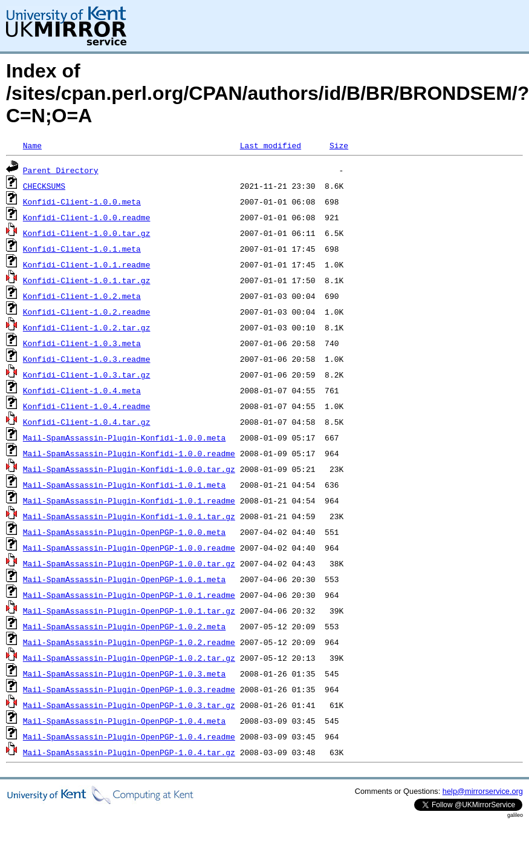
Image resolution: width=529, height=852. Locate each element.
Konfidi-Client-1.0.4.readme (87, 406)
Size (338, 145)
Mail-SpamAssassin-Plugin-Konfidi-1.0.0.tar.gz (129, 469)
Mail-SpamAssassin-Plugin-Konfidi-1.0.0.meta (124, 437)
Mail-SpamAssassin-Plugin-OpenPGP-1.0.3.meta (124, 673)
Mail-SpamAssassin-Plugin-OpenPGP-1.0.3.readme (129, 689)
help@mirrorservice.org (483, 791)
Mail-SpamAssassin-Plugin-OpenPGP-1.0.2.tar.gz (129, 657)
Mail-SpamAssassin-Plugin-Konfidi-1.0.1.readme (129, 500)
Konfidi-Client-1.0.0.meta (82, 201)
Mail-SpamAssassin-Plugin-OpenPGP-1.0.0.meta (124, 531)
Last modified (270, 145)
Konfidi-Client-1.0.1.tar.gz (87, 280)
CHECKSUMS (44, 185)
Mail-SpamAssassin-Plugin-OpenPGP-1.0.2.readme (129, 642)
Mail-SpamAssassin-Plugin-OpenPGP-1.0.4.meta (124, 720)
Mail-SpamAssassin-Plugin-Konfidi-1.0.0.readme (129, 453)
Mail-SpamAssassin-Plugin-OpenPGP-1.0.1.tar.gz (129, 610)
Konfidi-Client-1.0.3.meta (82, 343)
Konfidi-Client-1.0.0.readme (87, 217)
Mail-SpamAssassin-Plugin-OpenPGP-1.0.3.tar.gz (129, 705)
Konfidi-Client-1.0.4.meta (82, 390)
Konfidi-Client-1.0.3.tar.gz (87, 374)
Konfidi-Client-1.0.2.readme (87, 311)
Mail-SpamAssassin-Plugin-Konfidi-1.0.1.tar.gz (129, 516)
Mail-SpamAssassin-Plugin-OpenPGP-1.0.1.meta (124, 579)
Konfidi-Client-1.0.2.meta (82, 295)
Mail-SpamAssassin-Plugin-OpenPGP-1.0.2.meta (124, 626)
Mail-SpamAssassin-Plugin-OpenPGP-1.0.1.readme (129, 594)
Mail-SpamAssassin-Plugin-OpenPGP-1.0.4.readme (129, 736)
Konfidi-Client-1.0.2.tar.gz (87, 327)
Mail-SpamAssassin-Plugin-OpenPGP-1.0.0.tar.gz (129, 563)
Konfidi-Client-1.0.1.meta (82, 248)
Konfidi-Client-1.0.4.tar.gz (87, 421)
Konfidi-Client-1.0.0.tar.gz (87, 233)
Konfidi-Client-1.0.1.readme (87, 264)
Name (32, 145)
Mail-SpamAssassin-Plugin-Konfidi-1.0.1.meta (124, 484)
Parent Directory (61, 170)
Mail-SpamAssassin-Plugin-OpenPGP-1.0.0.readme (129, 547)
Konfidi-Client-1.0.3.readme (87, 358)
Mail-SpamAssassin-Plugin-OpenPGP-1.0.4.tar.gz (129, 752)
